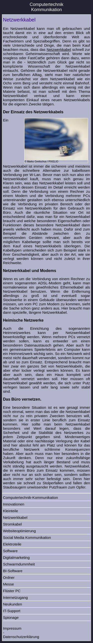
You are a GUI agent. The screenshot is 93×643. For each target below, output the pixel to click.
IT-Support (11, 611)
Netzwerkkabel (59, 49)
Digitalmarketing (16, 557)
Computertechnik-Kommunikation (30, 497)
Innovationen (13, 504)
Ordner (9, 577)
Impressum (12, 628)
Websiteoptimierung (19, 531)
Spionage (11, 617)
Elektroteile (12, 544)
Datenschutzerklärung (21, 637)
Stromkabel (12, 524)
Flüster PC (12, 591)
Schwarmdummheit (19, 564)
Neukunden (12, 604)
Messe (8, 584)
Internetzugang (15, 597)
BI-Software (12, 571)
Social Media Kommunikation (27, 537)
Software (10, 551)
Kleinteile (10, 511)
